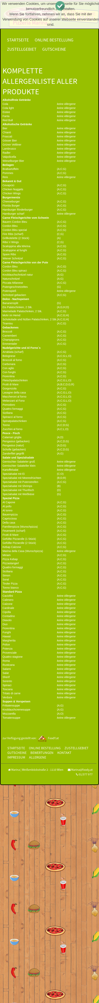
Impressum (16, 757)
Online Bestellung (54, 40)
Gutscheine (54, 49)
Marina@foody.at (82, 770)
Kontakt (64, 752)
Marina (15, 770)
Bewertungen (41, 752)
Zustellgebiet (21, 49)
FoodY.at (48, 738)
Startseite (18, 40)
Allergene (37, 757)
